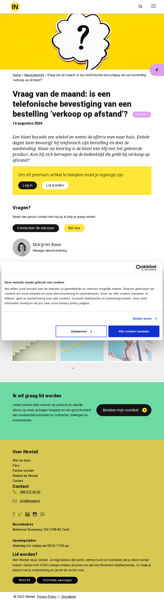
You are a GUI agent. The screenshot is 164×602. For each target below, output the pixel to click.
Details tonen (142, 318)
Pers (16, 465)
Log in (27, 185)
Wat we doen (22, 460)
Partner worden (23, 470)
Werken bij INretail (25, 475)
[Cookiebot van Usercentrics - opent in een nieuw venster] (141, 268)
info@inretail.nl (30, 501)
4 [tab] (91, 368)
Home (17, 75)
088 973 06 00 (30, 492)
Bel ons (74, 228)
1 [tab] (73, 368)
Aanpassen (81, 331)
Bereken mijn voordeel (120, 410)
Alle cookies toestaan (134, 331)
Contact (18, 480)
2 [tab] (79, 368)
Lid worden (55, 185)
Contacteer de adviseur (35, 228)
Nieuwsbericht (34, 75)
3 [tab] (85, 368)
